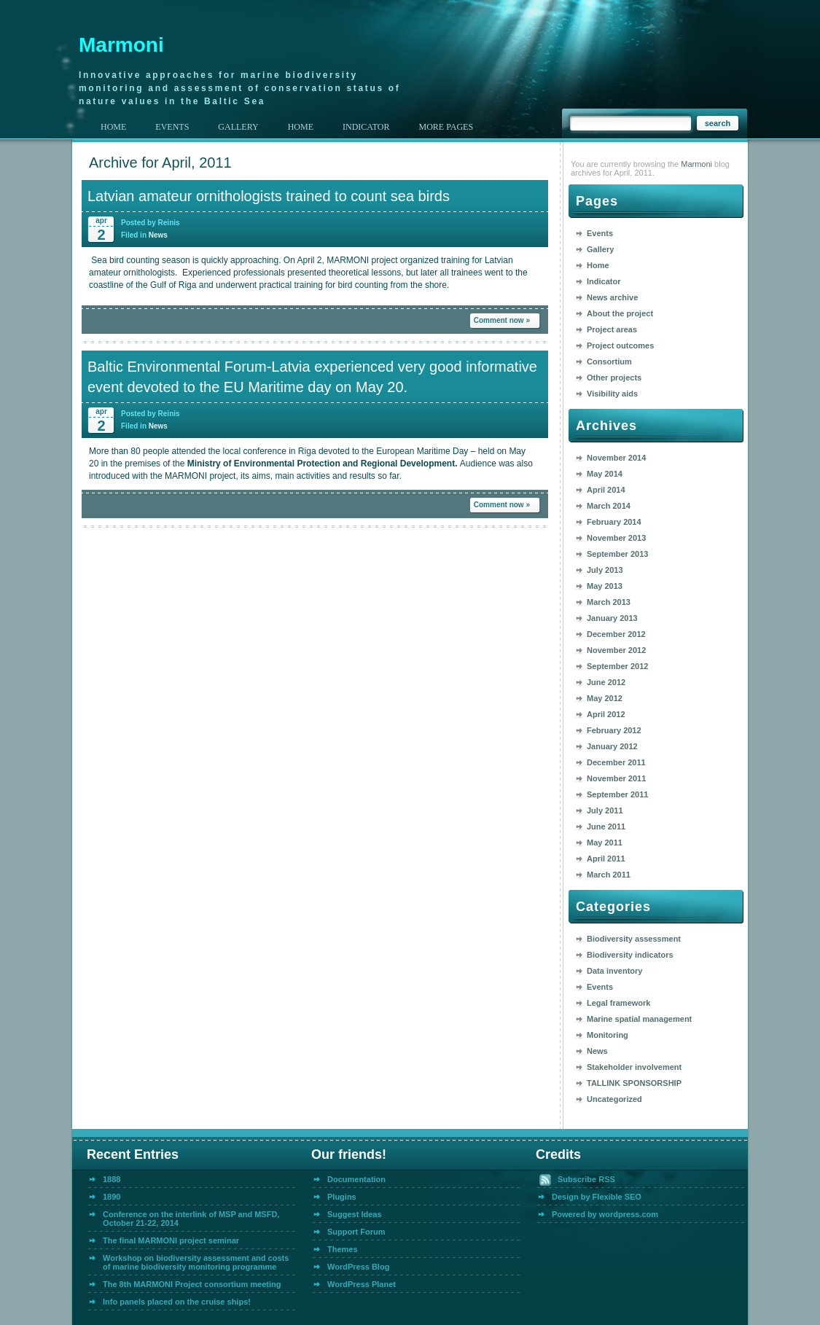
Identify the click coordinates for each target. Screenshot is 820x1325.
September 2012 (617, 666)
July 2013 (605, 570)
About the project (620, 313)
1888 (111, 1179)
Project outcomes (620, 345)
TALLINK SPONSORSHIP (634, 1083)
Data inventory (614, 970)
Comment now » (502, 320)
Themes (342, 1249)
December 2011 (616, 762)
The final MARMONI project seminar (171, 1240)
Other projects (614, 377)
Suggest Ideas (354, 1214)
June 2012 (606, 682)
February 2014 (614, 521)
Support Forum (356, 1231)
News (158, 235)
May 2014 (604, 473)
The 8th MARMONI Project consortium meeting (192, 1284)
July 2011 (605, 810)
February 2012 (614, 730)
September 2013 (617, 554)
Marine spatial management (639, 1019)
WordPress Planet (361, 1284)
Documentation (356, 1179)
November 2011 (616, 778)
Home (113, 127)
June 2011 (606, 826)
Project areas (612, 329)
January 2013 (612, 618)
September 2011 (617, 794)
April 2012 (606, 714)
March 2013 (608, 602)
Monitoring (607, 1035)
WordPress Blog (358, 1266)
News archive (612, 297)
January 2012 (612, 746)
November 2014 (616, 457)
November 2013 (616, 537)
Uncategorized (614, 1099)
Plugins (341, 1196)
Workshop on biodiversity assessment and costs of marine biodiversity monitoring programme (196, 1262)
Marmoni (121, 45)
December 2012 (616, 634)
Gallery (600, 249)
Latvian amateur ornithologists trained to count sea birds (268, 196)
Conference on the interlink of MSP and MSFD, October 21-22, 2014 (191, 1218)
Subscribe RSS (586, 1179)
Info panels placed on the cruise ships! (177, 1301)
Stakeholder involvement (634, 1067)
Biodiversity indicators (630, 954)
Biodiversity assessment (634, 938)
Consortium (609, 361)
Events (600, 233)
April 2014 (606, 489)
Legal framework (618, 1002)
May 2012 (604, 698)
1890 (111, 1196)
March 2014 (608, 505)
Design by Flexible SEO (596, 1196)
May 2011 (604, 842)
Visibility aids (612, 393)
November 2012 (616, 650)
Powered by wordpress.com (605, 1214)
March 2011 (608, 874)
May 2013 (604, 586)
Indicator (603, 281)
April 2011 (606, 858)
